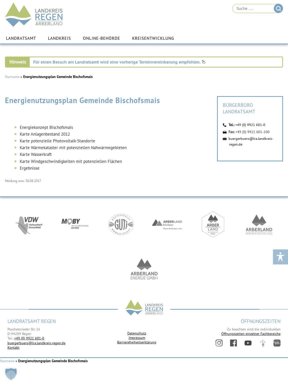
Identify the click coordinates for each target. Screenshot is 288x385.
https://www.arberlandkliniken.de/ (167, 225)
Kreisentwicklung (153, 38)
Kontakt (13, 347)
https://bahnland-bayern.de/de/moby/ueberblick (75, 225)
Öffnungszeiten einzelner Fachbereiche (251, 333)
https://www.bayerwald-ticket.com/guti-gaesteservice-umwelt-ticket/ (121, 225)
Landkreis (59, 38)
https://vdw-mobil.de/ (29, 225)
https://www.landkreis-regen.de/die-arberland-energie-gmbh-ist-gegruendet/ (144, 270)
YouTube (248, 342)
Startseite (12, 77)
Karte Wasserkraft (36, 154)
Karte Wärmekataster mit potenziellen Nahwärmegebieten (73, 147)
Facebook (233, 342)
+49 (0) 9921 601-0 (250, 125)
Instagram (219, 342)
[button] (11, 374)
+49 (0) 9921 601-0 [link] (29, 338)
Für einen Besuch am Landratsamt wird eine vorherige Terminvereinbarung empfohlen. (119, 62)
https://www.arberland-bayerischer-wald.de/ (213, 225)
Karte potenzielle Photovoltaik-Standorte (57, 141)
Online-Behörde (101, 38)
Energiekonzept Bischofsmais (46, 127)
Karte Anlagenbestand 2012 (45, 134)
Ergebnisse (29, 168)
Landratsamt (21, 38)
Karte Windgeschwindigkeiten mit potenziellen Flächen (71, 161)
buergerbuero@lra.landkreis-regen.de (36, 343)
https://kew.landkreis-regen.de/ (259, 225)
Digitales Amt (262, 342)
